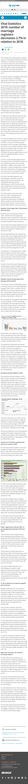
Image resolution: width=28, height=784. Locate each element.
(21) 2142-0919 (5, 767)
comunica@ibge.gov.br (6, 766)
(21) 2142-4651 (13, 767)
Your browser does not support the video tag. (14, 719)
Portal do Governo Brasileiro (8, 0)
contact (3, 758)
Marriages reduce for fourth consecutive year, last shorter (13, 733)
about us (3, 756)
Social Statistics (9, 47)
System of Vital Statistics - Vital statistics (12, 743)
